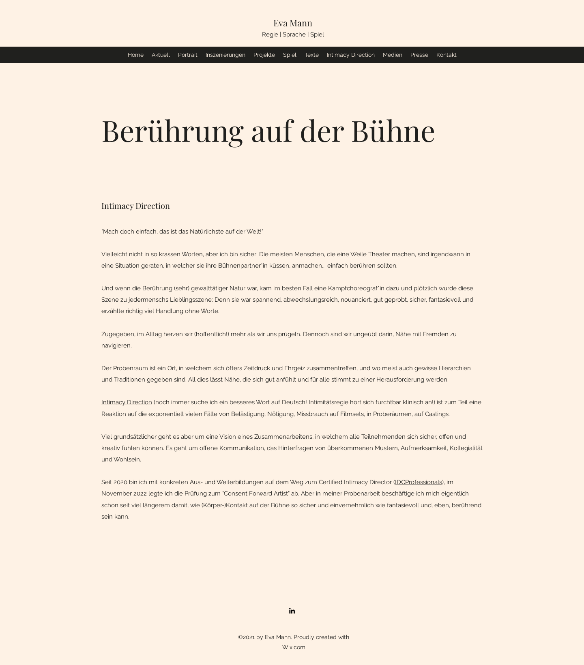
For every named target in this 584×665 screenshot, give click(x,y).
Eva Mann (292, 23)
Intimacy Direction (126, 402)
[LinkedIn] (292, 611)
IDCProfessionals (418, 482)
